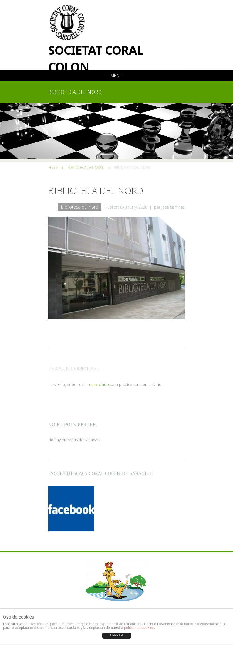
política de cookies (139, 628)
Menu (116, 75)
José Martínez (173, 207)
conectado (99, 384)
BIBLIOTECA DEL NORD (86, 167)
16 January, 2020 (133, 207)
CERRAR (116, 635)
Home (53, 167)
